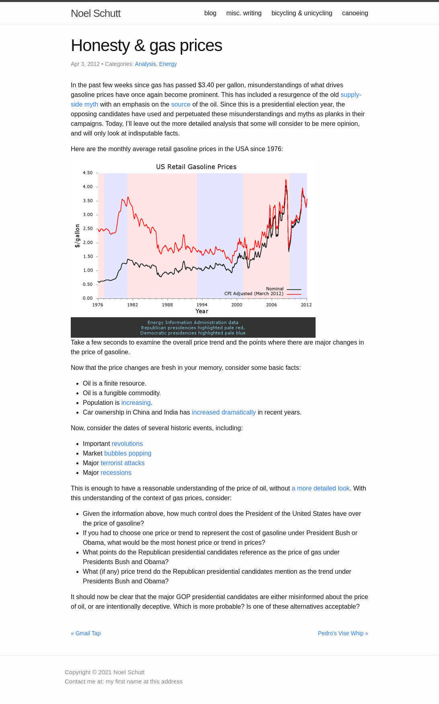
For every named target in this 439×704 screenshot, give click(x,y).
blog (210, 13)
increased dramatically (224, 412)
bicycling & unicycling (301, 13)
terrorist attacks (122, 463)
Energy (168, 64)
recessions (116, 472)
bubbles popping (127, 453)
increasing (136, 402)
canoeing (355, 13)
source (181, 104)
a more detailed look (321, 488)
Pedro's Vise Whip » (343, 633)
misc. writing (244, 13)
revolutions (127, 443)
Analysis (145, 64)
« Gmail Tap (86, 633)
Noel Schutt (95, 13)
